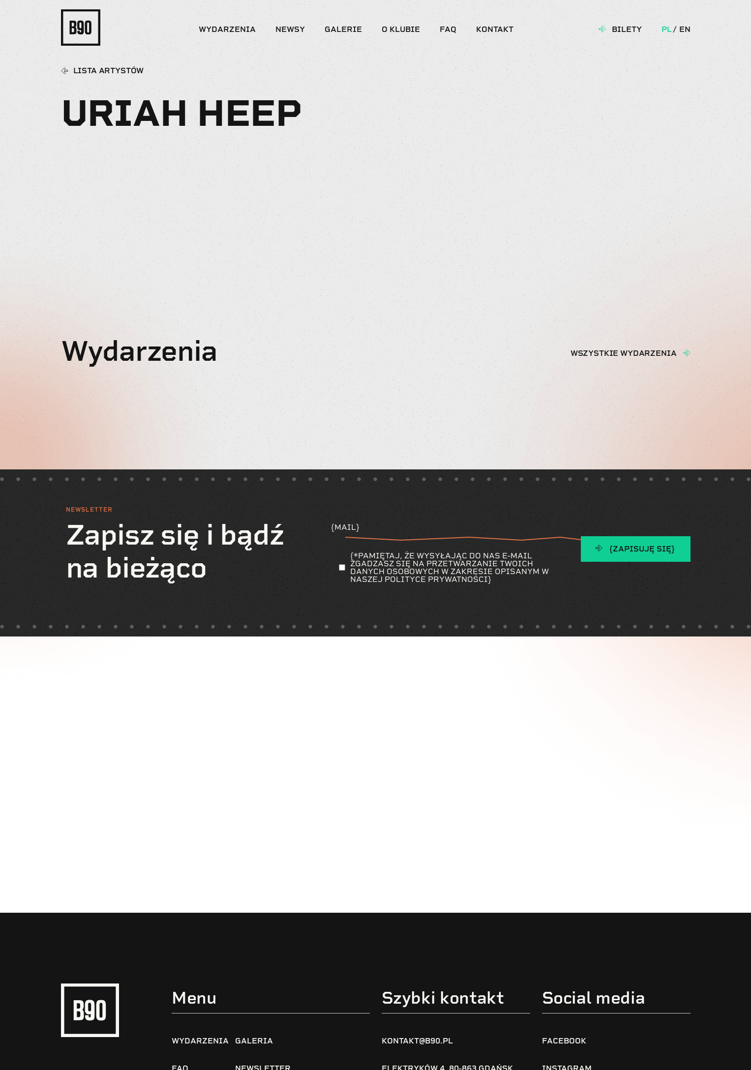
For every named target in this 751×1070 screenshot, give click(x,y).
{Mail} (448, 531)
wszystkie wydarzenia (624, 353)
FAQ (448, 29)
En (685, 29)
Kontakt (494, 29)
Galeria (254, 1040)
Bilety (627, 29)
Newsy (290, 29)
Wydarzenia (227, 29)
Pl (666, 29)
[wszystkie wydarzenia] (687, 353)
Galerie (343, 29)
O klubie (401, 29)
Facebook (564, 1040)
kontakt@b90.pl (417, 1040)
